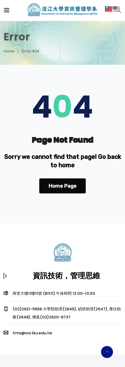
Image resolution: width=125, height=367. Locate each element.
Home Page (62, 186)
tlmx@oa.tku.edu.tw (32, 333)
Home (9, 51)
